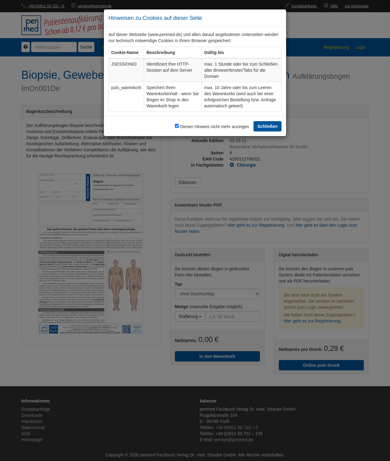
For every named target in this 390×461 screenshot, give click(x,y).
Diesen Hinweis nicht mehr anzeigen (214, 126)
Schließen (267, 126)
